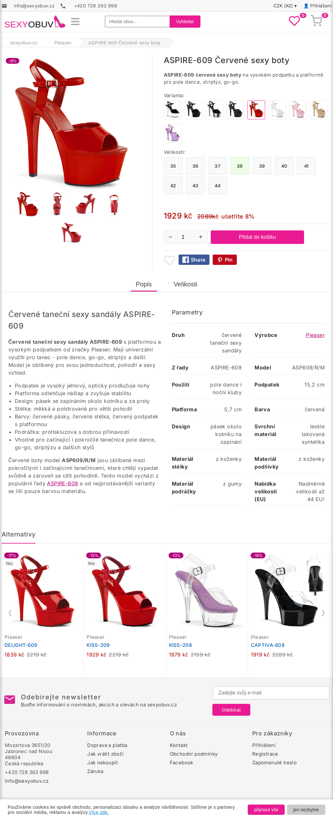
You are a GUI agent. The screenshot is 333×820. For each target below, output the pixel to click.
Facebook (181, 762)
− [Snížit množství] (170, 236)
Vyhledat (185, 21)
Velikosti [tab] (185, 284)
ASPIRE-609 (62, 483)
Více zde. (99, 812)
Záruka (95, 771)
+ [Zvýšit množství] (201, 236)
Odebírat (231, 710)
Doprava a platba (107, 745)
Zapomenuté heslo (274, 762)
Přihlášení (320, 5)
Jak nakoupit (102, 762)
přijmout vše (266, 809)
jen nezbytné (306, 809)
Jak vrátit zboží (105, 754)
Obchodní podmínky (194, 754)
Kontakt (179, 745)
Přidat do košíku (257, 237)
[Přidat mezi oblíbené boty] (169, 260)
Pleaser (315, 335)
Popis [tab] (144, 284)
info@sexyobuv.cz (27, 781)
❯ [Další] (323, 612)
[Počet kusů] (185, 237)
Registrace (265, 754)
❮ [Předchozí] (10, 612)
